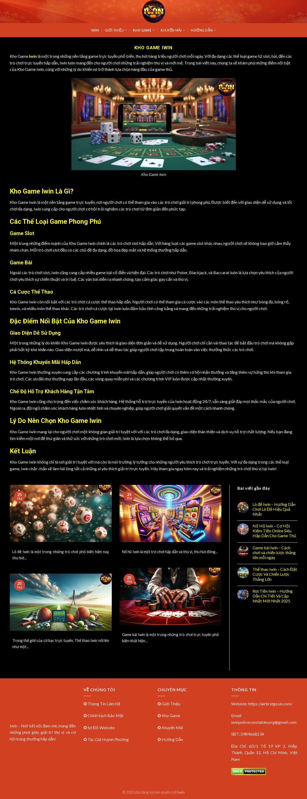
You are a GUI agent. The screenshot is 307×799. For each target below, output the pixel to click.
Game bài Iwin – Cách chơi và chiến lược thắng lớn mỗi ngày (274, 552)
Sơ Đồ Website (101, 727)
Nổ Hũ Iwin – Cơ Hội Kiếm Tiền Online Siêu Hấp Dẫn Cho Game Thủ (274, 530)
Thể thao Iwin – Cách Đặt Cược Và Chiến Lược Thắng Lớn (275, 574)
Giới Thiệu (116, 30)
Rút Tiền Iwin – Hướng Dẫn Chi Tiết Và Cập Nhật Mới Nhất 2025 (273, 596)
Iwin (95, 30)
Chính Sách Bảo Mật (106, 715)
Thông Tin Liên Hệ (104, 703)
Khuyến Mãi (173, 30)
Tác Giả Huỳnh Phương (108, 739)
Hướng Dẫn (203, 30)
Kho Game (144, 30)
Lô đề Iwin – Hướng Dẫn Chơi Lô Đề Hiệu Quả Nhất (274, 509)
